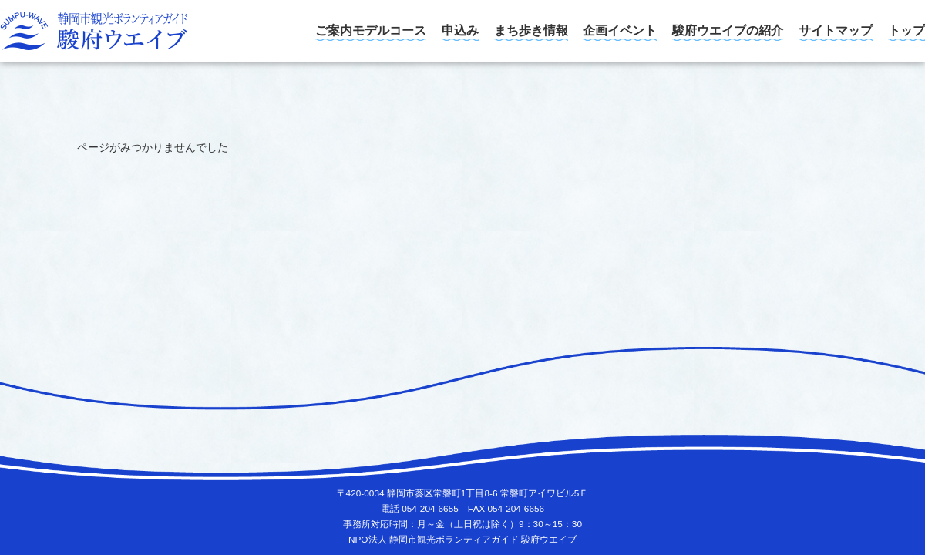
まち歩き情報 (531, 30)
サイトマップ (836, 30)
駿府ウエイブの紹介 (727, 30)
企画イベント (620, 30)
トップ (906, 30)
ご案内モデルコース (370, 30)
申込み (460, 30)
